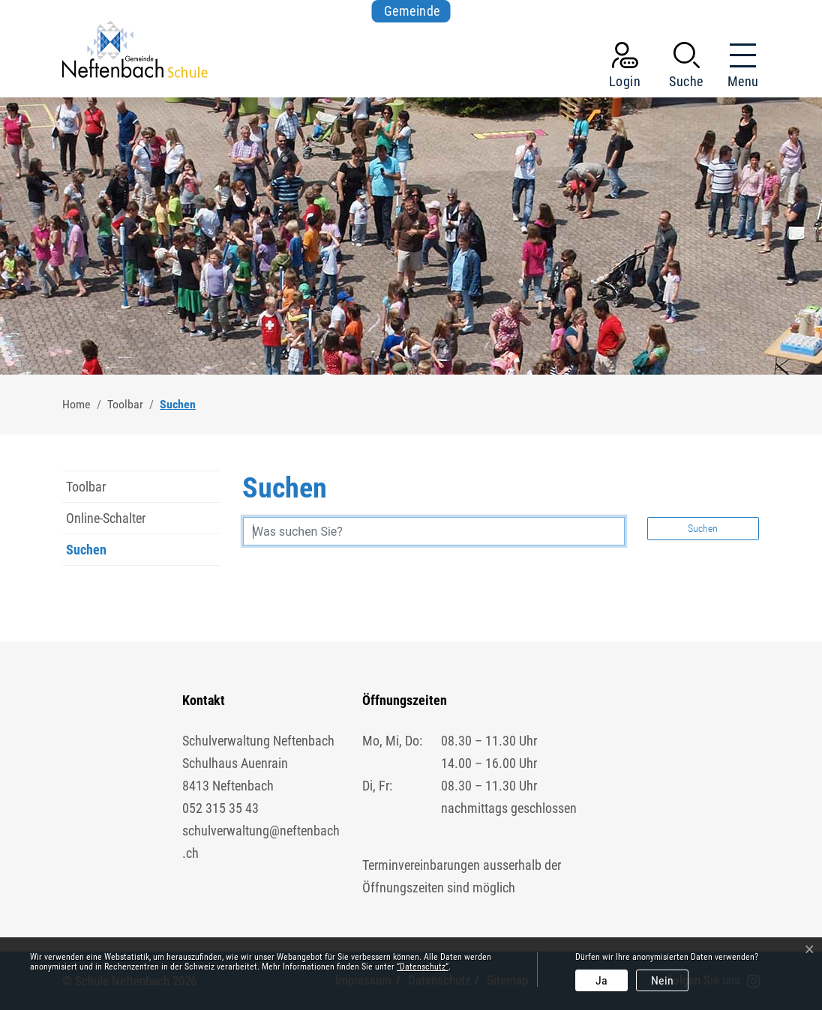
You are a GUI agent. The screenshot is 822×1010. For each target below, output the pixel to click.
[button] (686, 68)
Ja (602, 980)
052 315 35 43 (220, 808)
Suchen (97, 554)
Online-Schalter (106, 518)
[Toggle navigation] (739, 68)
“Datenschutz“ (422, 966)
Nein (662, 980)
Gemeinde (412, 11)
